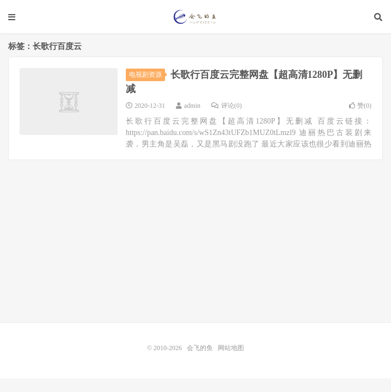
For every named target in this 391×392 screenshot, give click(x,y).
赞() (360, 105)
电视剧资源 (147, 74)
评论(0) (226, 105)
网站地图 (231, 348)
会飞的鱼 (195, 17)
